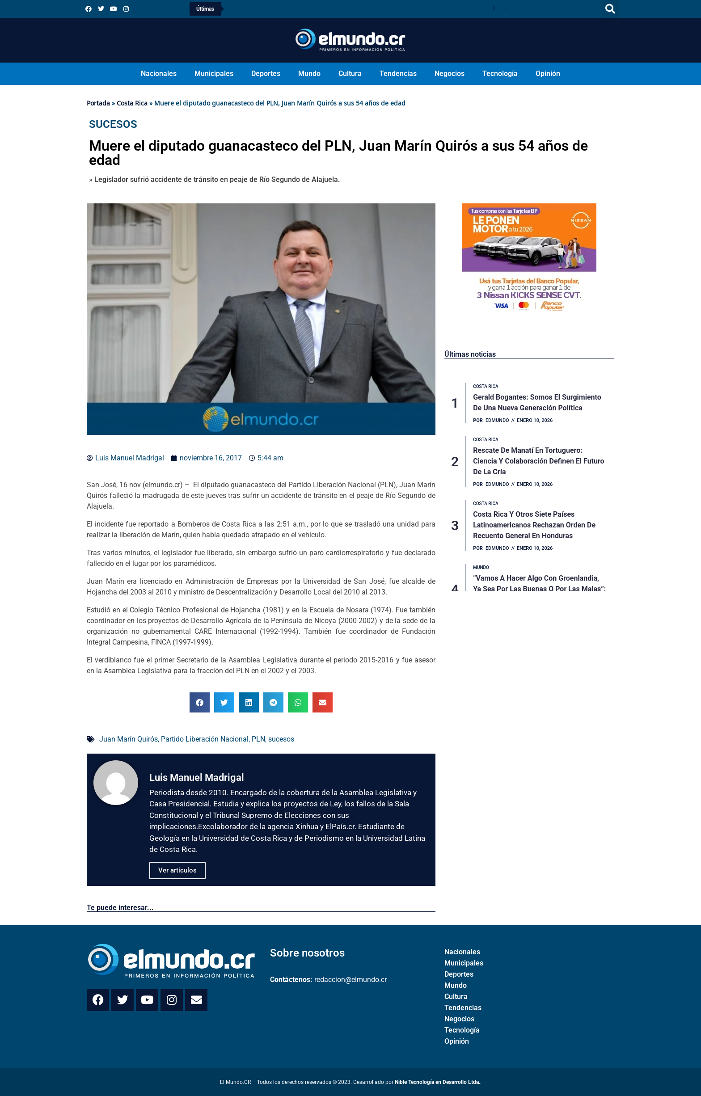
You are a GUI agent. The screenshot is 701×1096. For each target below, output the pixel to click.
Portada (98, 103)
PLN (258, 739)
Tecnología (500, 73)
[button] (610, 9)
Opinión (548, 73)
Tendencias (398, 73)
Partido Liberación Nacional (205, 739)
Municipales (213, 73)
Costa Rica (132, 103)
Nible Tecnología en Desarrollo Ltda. (437, 1082)
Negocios (450, 73)
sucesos (281, 739)
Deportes (265, 73)
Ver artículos (177, 870)
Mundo (309, 73)
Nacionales (159, 73)
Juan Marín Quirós (128, 739)
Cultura (350, 73)
